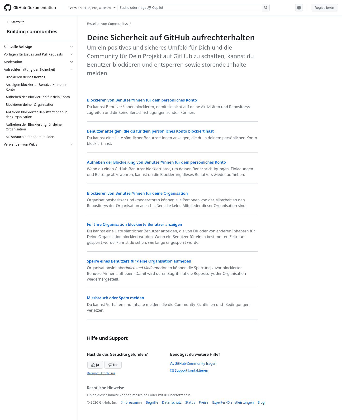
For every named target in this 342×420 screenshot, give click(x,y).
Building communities (32, 31)
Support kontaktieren (189, 370)
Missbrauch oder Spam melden (115, 297)
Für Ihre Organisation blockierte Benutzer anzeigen (134, 224)
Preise (203, 402)
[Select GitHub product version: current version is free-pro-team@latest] (93, 7)
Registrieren (324, 7)
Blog (261, 402)
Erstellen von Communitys (107, 23)
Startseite (15, 22)
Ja (95, 364)
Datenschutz (171, 402)
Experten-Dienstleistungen (233, 402)
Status (190, 402)
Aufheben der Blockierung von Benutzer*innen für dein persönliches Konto (156, 162)
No (113, 364)
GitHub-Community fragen (193, 363)
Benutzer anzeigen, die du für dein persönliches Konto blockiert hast (150, 131)
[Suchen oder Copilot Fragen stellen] (194, 7)
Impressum (130, 402)
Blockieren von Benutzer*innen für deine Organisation (137, 193)
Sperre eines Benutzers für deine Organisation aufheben (139, 261)
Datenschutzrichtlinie (101, 373)
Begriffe (152, 402)
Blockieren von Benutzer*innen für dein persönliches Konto (142, 100)
